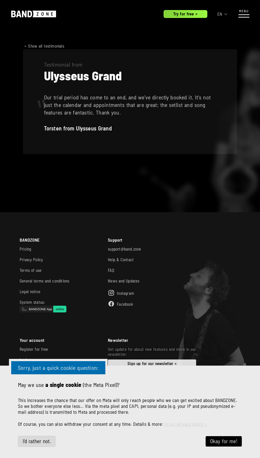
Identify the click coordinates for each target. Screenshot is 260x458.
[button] (222, 14)
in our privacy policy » (185, 424)
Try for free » (185, 13)
